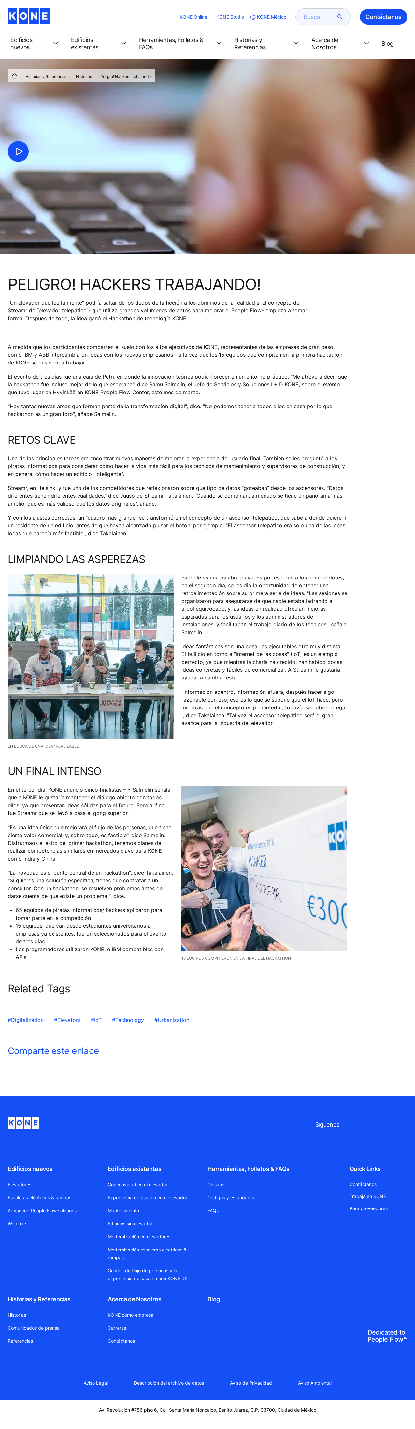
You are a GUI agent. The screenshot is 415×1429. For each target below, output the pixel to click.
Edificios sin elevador (130, 1223)
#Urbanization (171, 1020)
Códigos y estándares (231, 1197)
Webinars (17, 1223)
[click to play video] (18, 151)
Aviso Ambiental (315, 1383)
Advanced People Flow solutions (42, 1210)
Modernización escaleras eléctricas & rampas (147, 1253)
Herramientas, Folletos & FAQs (249, 1168)
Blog (214, 1299)
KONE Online (193, 17)
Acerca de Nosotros (135, 1299)
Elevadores (19, 1184)
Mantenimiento (123, 1210)
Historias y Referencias (46, 76)
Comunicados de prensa (34, 1328)
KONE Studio (230, 17)
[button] (35, 43)
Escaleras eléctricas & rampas (39, 1197)
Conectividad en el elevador (137, 1184)
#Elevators (67, 1020)
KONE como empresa (130, 1315)
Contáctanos (121, 1341)
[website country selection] (267, 17)
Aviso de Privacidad (251, 1383)
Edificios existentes (135, 1168)
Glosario (216, 1184)
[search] (319, 17)
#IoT (96, 1020)
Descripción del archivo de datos (169, 1383)
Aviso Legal (96, 1383)
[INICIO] (14, 76)
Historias (84, 76)
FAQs (213, 1210)
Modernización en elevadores (139, 1236)
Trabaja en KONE (368, 1196)
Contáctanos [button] (383, 16)
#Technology (128, 1020)
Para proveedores (369, 1208)
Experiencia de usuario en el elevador (147, 1197)
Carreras (117, 1328)
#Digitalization (26, 1020)
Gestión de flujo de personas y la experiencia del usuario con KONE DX (148, 1274)
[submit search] (340, 17)
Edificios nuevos (30, 1168)
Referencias (20, 1341)
